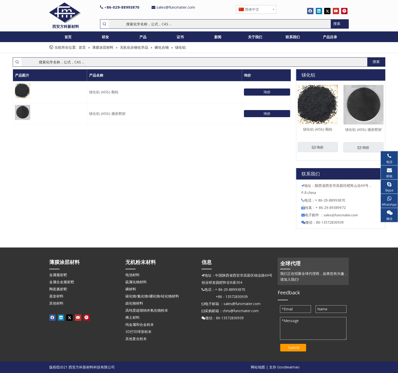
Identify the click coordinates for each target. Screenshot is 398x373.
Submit (294, 347)
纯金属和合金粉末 (139, 324)
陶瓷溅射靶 (58, 289)
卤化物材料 (134, 303)
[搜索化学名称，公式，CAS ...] (220, 24)
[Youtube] (336, 11)
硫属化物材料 (136, 281)
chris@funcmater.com (241, 310)
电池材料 (132, 274)
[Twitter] (327, 11)
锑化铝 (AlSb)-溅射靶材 (107, 113)
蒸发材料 (56, 296)
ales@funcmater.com (341, 215)
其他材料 (56, 303)
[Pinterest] (344, 11)
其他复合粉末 (136, 338)
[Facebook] (310, 11)
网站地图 (258, 367)
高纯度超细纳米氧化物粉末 (146, 310)
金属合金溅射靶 (61, 281)
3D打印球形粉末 (138, 331)
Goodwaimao (288, 367)
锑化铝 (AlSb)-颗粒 (104, 92)
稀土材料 (132, 317)
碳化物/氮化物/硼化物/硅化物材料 (152, 296)
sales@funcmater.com (175, 7)
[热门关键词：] (340, 24)
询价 (267, 92)
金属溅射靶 (58, 274)
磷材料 (130, 289)
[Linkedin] (319, 11)
